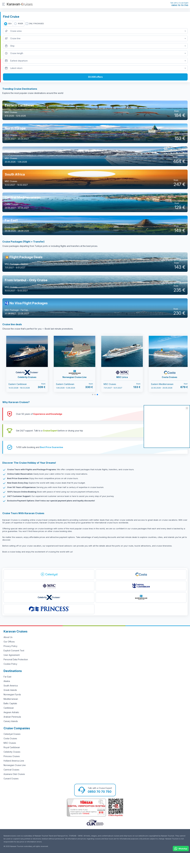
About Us (8, 637)
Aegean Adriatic (11, 712)
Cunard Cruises (11, 778)
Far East (7, 676)
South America (11, 685)
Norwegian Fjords (12, 694)
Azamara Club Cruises (14, 774)
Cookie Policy (10, 664)
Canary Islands (11, 721)
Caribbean (9, 708)
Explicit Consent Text (14, 650)
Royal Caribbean (12, 747)
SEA (10, 23)
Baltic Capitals (10, 703)
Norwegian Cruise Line (15, 765)
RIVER (20, 23)
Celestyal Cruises (12, 734)
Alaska (7, 681)
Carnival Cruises (11, 769)
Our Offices (9, 641)
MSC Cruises (10, 743)
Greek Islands (10, 690)
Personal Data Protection (16, 659)
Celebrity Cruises (12, 752)
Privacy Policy (10, 646)
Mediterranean (11, 699)
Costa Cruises (10, 738)
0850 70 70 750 (179, 5)
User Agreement (12, 655)
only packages (36, 23)
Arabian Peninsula (12, 716)
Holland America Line (14, 760)
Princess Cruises (12, 756)
